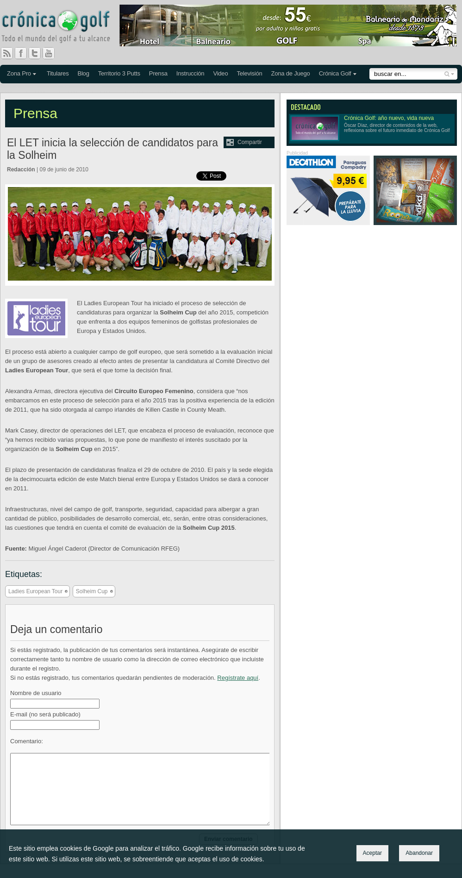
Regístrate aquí (237, 677)
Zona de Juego (290, 73)
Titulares (58, 73)
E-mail (45, 714)
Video (220, 73)
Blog (83, 73)
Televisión (249, 73)
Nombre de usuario (36, 693)
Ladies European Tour (35, 591)
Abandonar (419, 853)
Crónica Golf (335, 73)
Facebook (24, 53)
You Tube (52, 53)
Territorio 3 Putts (119, 73)
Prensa (158, 73)
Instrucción (190, 73)
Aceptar (372, 853)
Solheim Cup (92, 591)
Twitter (38, 53)
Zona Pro (19, 73)
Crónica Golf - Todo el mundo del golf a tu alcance (62, 28)
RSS (7, 53)
